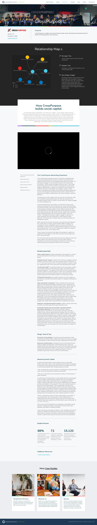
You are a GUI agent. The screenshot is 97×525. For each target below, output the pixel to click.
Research (64, 2)
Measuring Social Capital (26, 184)
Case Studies (51, 468)
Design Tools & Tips (24, 182)
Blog (79, 2)
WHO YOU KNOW (21, 2)
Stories (57, 2)
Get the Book (92, 2)
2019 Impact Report (44, 455)
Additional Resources (25, 190)
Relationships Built (24, 179)
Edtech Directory (49, 2)
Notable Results (24, 187)
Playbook (73, 2)
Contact (84, 2)
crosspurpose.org (12, 38)
